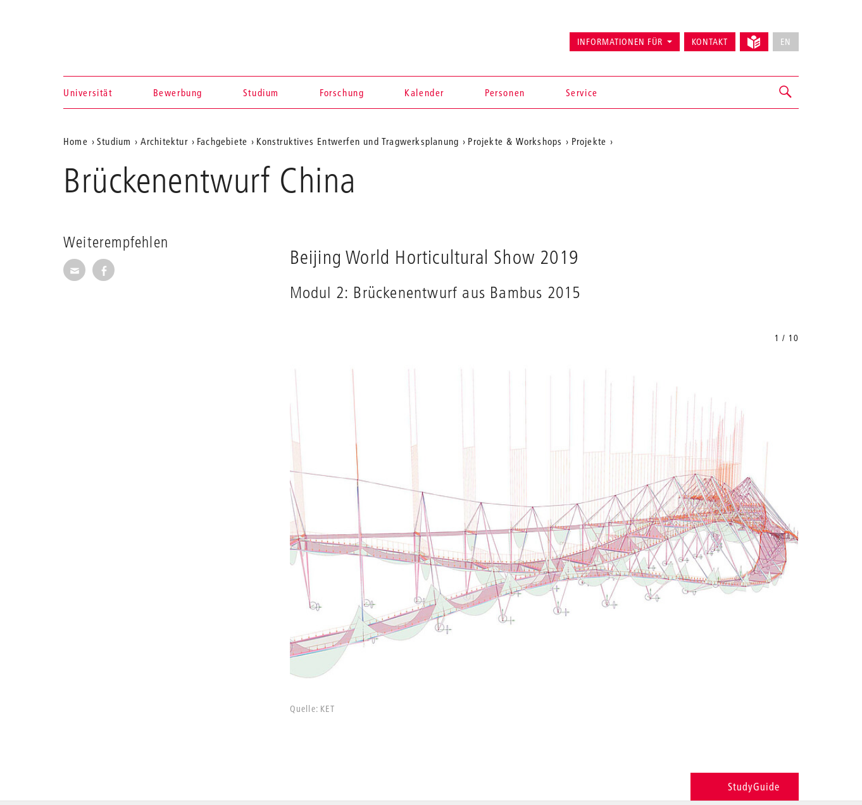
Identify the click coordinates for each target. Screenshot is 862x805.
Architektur (164, 141)
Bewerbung (178, 92)
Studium (261, 92)
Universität (88, 92)
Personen (505, 92)
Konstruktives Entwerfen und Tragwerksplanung (357, 141)
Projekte (589, 141)
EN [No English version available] (785, 41)
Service (582, 92)
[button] (786, 92)
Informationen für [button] (620, 41)
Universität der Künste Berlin (113, 36)
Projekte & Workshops (515, 141)
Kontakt (710, 41)
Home (75, 141)
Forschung (342, 92)
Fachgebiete (222, 141)
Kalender (424, 92)
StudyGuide (744, 786)
